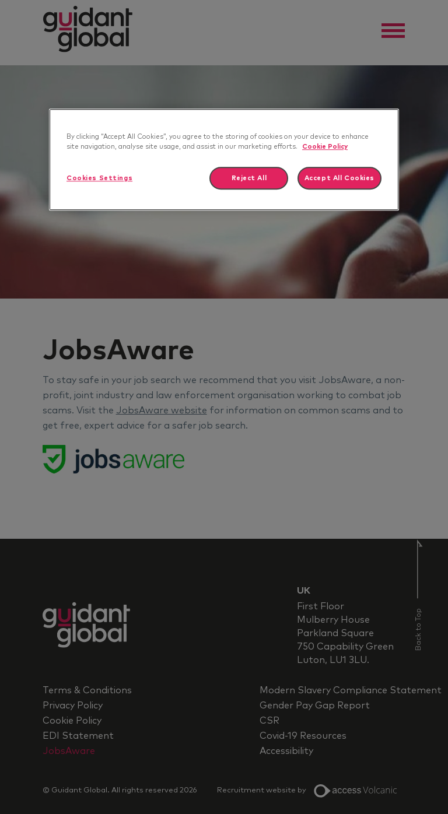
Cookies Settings (99, 178)
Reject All (249, 178)
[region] (224, 160)
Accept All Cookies (339, 178)
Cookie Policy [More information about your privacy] (325, 147)
